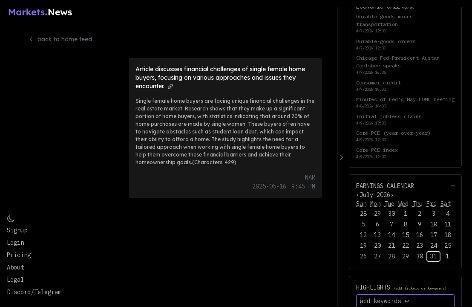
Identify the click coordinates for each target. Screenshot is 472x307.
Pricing (19, 255)
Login (15, 242)
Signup (17, 230)
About (15, 267)
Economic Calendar (385, 6)
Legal (15, 280)
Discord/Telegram (34, 292)
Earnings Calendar (385, 186)
